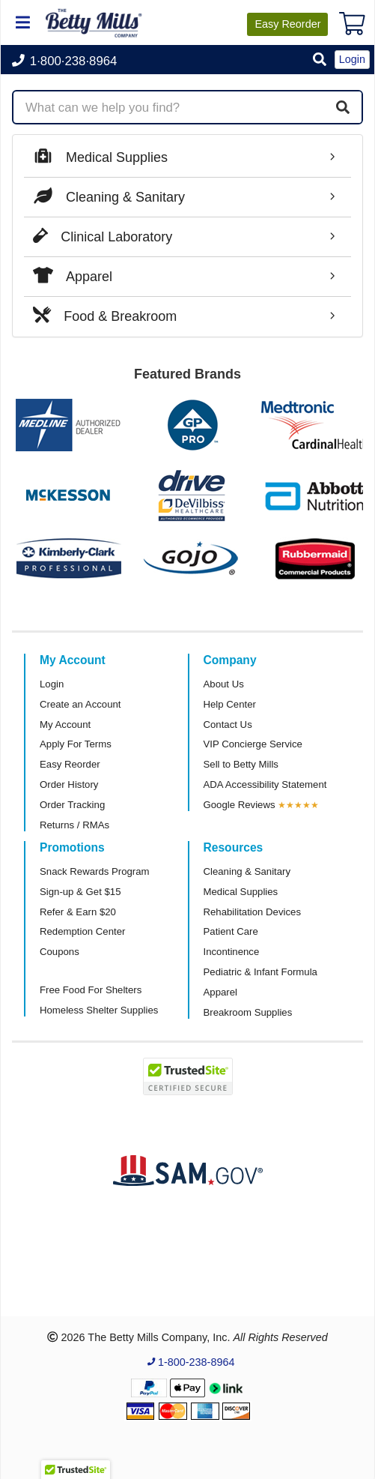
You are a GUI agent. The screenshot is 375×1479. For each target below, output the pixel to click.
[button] (319, 60)
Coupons (59, 951)
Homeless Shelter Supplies (99, 1010)
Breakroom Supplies (248, 1012)
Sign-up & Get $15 (80, 891)
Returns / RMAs (74, 825)
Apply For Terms (76, 744)
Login (52, 684)
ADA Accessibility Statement (265, 784)
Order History (69, 784)
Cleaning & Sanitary (247, 871)
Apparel (220, 992)
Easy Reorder (70, 764)
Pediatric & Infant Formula (260, 972)
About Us (224, 684)
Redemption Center (82, 931)
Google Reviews (239, 804)
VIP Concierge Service (253, 744)
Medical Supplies (241, 891)
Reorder (287, 24)
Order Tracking (72, 804)
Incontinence (232, 951)
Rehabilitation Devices (252, 912)
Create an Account (80, 704)
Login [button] (352, 59)
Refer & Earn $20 (78, 912)
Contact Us (228, 724)
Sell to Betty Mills (241, 764)
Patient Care (231, 931)
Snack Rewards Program (95, 871)
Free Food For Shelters (90, 989)
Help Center (230, 704)
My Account (65, 724)
